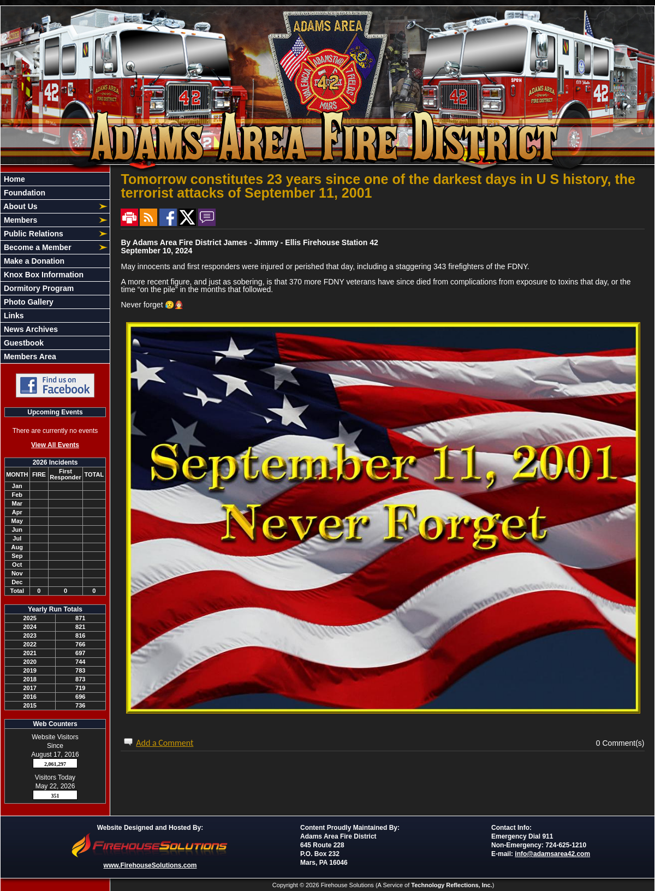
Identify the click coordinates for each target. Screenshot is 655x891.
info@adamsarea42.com (552, 854)
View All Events (55, 445)
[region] (55, 268)
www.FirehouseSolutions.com (150, 865)
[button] (49, 206)
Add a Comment (164, 743)
